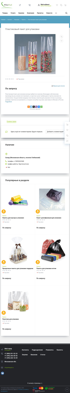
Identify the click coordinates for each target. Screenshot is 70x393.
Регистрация (48, 5)
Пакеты (4, 215)
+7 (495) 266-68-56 (11, 356)
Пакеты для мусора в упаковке (13, 218)
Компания (30, 13)
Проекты (40, 13)
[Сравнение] (61, 5)
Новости (49, 13)
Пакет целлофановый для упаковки (48, 218)
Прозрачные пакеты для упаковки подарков (17, 268)
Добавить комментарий (55, 132)
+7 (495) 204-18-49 (11, 358)
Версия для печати (59, 86)
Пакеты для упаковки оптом (46, 268)
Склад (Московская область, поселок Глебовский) (22, 157)
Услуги (13, 13)
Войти (42, 5)
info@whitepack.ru (9, 367)
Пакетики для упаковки (10, 319)
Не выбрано (8, 350)
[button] (29, 5)
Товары (5, 13)
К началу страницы (35, 383)
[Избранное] (57, 5)
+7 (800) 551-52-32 (11, 353)
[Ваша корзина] (65, 5)
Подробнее (8, 101)
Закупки (21, 13)
